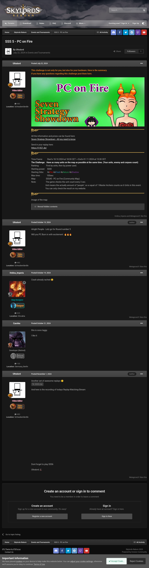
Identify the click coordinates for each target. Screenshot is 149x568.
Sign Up (135, 23)
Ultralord (20, 49)
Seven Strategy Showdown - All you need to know (53, 139)
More (81, 23)
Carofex (16, 323)
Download (26, 23)
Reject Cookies (137, 561)
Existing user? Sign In (119, 23)
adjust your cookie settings (81, 561)
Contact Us (9, 552)
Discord (67, 23)
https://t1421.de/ (39, 148)
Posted (39, 63)
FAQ (54, 23)
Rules (41, 23)
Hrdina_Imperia (120, 216)
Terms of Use (48, 564)
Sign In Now (107, 516)
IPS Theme (6, 549)
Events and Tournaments (39, 53)
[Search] (118, 10)
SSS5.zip (38, 384)
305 (17, 313)
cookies (19, 561)
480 (17, 104)
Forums (10, 23)
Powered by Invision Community (134, 552)
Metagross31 (135, 216)
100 (17, 364)
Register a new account (42, 516)
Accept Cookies (115, 561)
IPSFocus (17, 549)
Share (117, 51)
